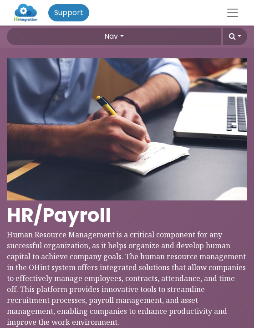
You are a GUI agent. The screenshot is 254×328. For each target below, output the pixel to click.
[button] (235, 36)
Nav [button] (111, 36)
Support (68, 12)
